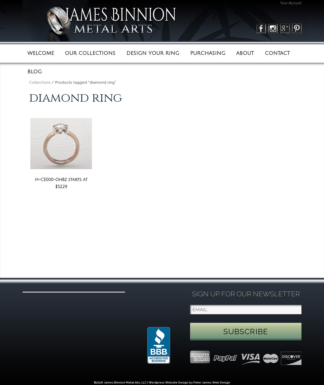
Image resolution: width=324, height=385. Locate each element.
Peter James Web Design (211, 382)
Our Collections (90, 53)
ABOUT (245, 53)
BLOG (34, 72)
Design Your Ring (152, 53)
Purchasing (207, 53)
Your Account (290, 3)
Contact (277, 53)
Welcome (40, 53)
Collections (40, 82)
